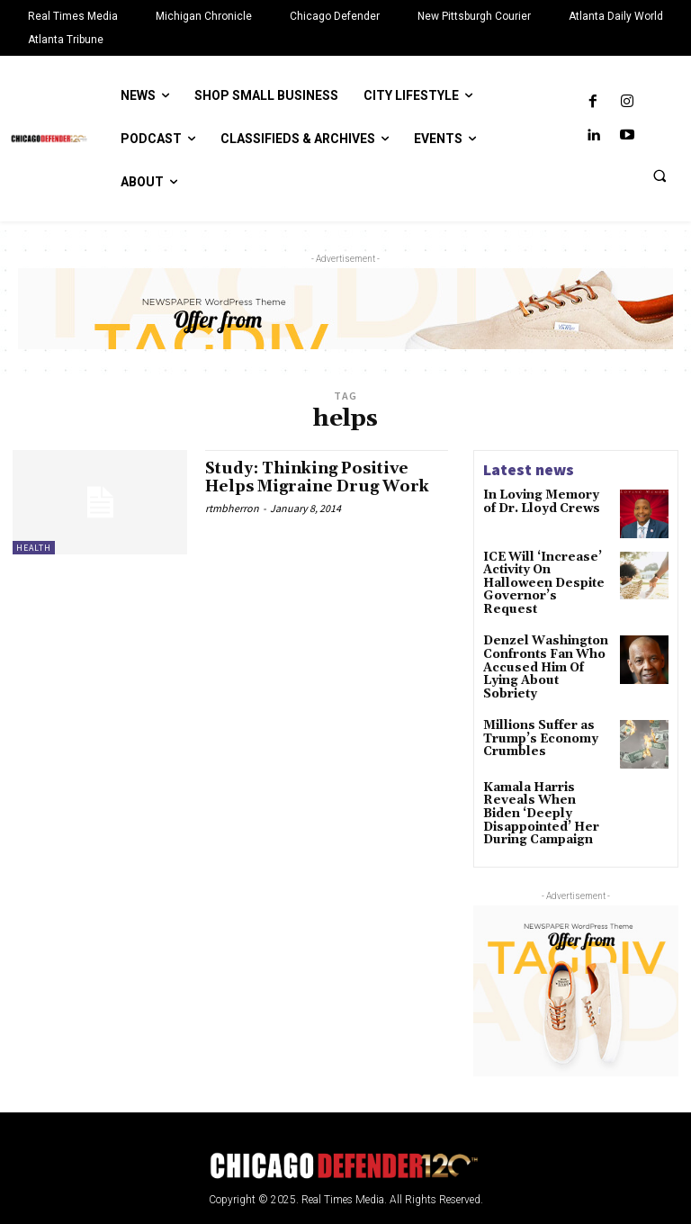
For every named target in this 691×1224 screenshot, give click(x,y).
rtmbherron (232, 508)
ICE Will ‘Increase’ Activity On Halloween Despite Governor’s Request (547, 575)
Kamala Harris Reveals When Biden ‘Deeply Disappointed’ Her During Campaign (547, 770)
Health (33, 548)
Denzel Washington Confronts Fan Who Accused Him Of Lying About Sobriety (547, 641)
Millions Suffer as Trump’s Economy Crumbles (536, 701)
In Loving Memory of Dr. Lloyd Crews (544, 501)
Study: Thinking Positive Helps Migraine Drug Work (323, 477)
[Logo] (345, 1111)
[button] (659, 175)
